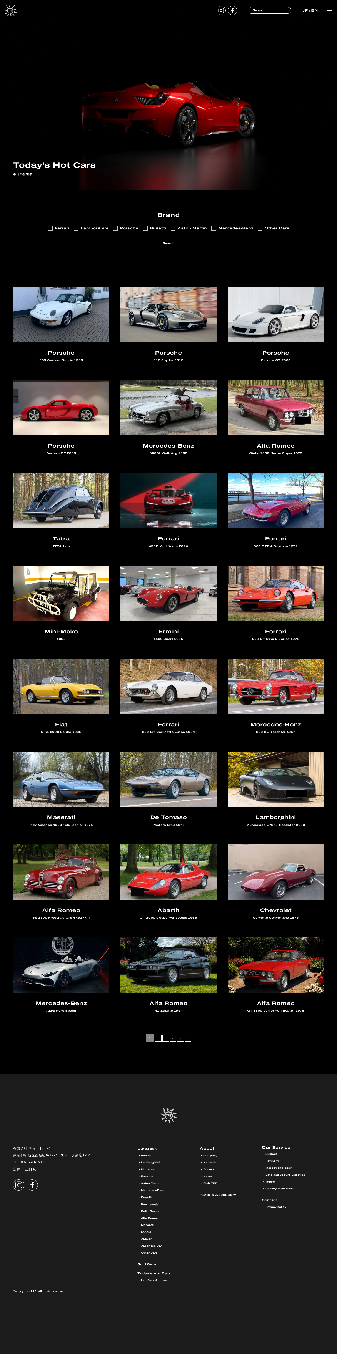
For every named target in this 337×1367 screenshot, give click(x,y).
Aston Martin (154, 1196)
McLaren (149, 1182)
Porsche (149, 1189)
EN (313, 10)
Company (212, 1168)
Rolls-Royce (153, 1224)
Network (211, 1175)
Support (273, 1168)
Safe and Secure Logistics (291, 1189)
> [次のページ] (191, 1051)
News (209, 1189)
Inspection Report (283, 1182)
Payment (274, 1175)
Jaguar (148, 1252)
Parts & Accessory (223, 1208)
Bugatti (148, 1210)
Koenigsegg (152, 1217)
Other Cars (152, 1266)
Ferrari (147, 1168)
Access (210, 1182)
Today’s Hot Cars (158, 1286)
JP (304, 10)
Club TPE (212, 1196)
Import (272, 1196)
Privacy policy (278, 1221)
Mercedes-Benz (156, 1203)
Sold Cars (149, 1277)
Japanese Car (155, 1259)
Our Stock (149, 1162)
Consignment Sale (283, 1203)
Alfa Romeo (153, 1231)
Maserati (150, 1238)
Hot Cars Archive (158, 1293)
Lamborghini (153, 1175)
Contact (272, 1215)
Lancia (147, 1245)
